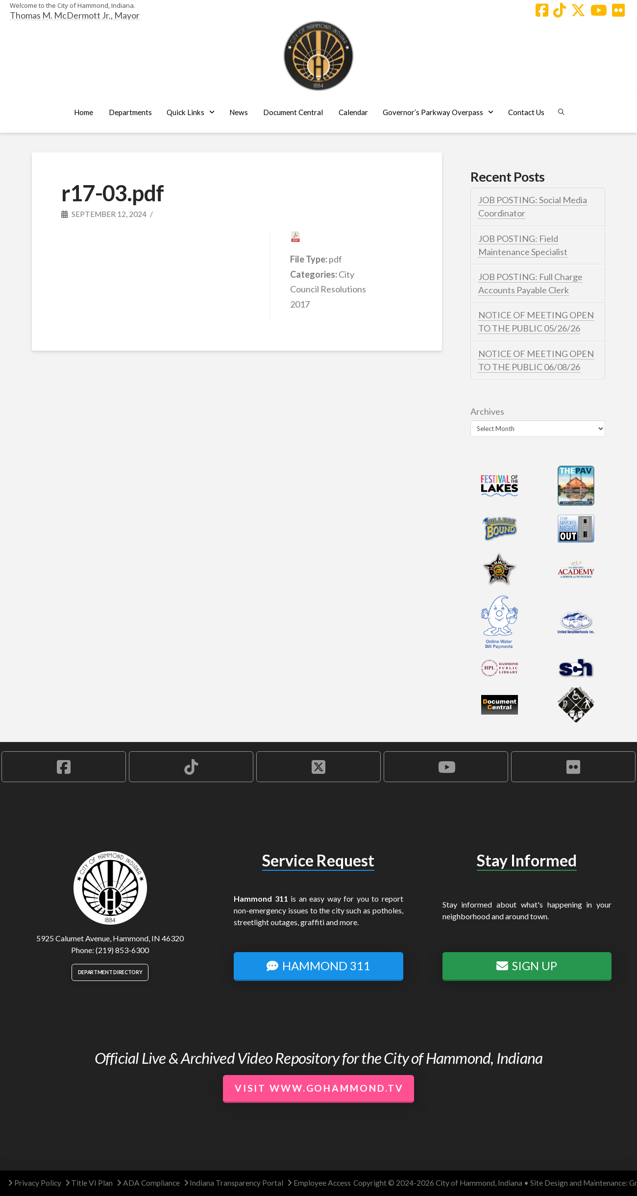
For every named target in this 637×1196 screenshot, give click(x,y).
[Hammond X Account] (578, 10)
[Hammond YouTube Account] (599, 10)
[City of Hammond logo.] (318, 56)
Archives (487, 411)
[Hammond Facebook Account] (542, 10)
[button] (130, 112)
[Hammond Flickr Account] (618, 10)
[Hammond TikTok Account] (559, 10)
